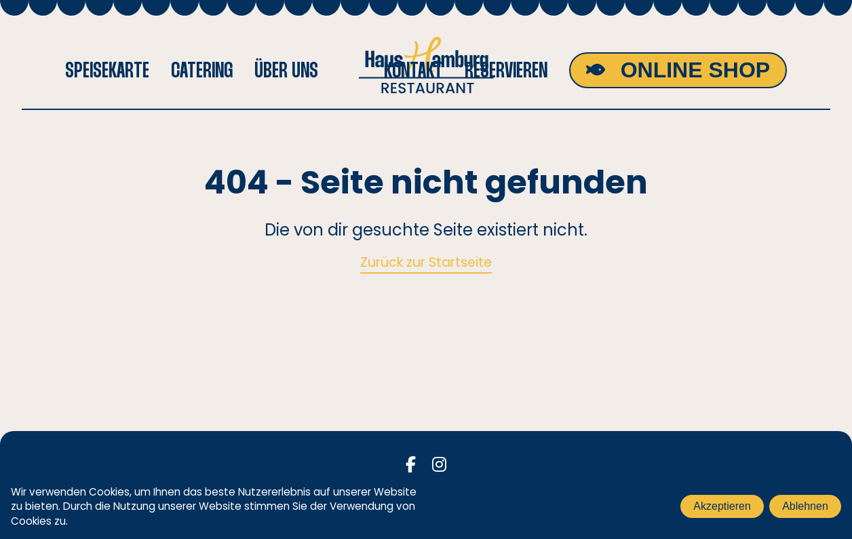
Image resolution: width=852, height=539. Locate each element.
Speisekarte (107, 70)
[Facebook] (411, 465)
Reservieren (506, 70)
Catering (202, 70)
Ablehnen (805, 506)
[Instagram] (439, 465)
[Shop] (678, 70)
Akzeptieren (722, 506)
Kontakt (413, 70)
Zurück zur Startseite (426, 262)
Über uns (286, 70)
